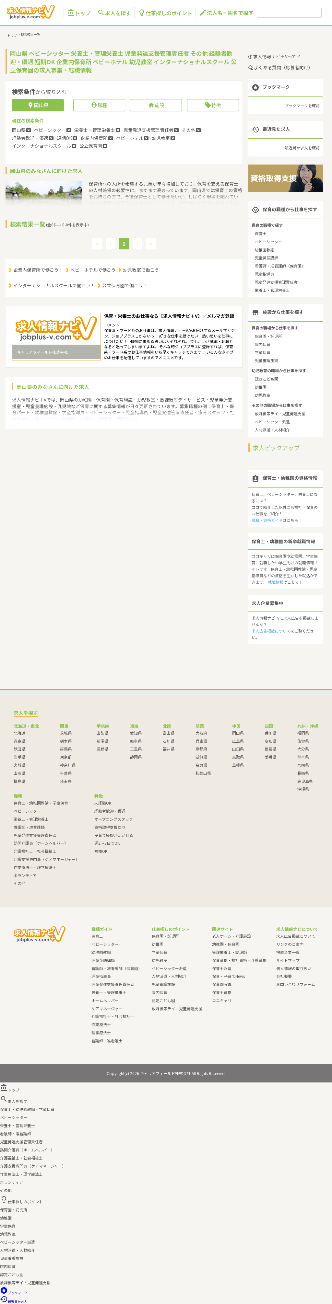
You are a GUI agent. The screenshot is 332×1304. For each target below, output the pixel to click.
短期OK (100, 851)
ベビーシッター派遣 (272, 421)
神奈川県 (68, 765)
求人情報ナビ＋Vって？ (274, 56)
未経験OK (102, 803)
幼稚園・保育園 (225, 944)
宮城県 (19, 765)
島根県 (238, 765)
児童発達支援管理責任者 (276, 282)
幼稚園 (261, 387)
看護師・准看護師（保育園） (280, 266)
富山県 (168, 733)
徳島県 (270, 748)
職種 (99, 105)
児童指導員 (264, 274)
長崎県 (303, 773)
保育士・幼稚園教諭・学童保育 (41, 803)
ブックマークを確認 (302, 105)
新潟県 (102, 741)
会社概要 (284, 976)
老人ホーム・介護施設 (231, 936)
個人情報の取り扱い (293, 968)
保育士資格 (221, 992)
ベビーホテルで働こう (93, 270)
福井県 (168, 748)
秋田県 (19, 748)
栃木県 (66, 741)
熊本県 (303, 757)
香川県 (270, 733)
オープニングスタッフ (113, 819)
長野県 (102, 748)
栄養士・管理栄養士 (272, 290)
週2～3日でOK (107, 843)
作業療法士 (101, 1024)
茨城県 (66, 733)
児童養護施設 (266, 360)
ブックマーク (13, 1292)
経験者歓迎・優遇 (109, 811)
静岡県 (136, 757)
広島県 (238, 741)
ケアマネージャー (106, 1008)
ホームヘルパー (105, 1000)
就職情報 (275, 582)
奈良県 (201, 765)
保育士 (261, 233)
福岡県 (303, 733)
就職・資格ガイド (267, 520)
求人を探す (114, 13)
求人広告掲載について (271, 631)
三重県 (136, 748)
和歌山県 (203, 773)
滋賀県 (201, 757)
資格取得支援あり (109, 827)
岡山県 (238, 733)
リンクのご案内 (289, 944)
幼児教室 (262, 395)
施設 (156, 105)
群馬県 (66, 748)
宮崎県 (303, 765)
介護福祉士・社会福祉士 (35, 851)
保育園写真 (221, 984)
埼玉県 (66, 781)
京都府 (201, 748)
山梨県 (102, 733)
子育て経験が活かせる (113, 835)
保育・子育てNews (228, 976)
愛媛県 (270, 757)
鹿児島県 (305, 781)
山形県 (19, 773)
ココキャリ (221, 1000)
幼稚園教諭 (264, 249)
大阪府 (201, 733)
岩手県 (19, 757)
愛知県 (136, 733)
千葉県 (66, 773)
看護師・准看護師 (29, 827)
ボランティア (25, 875)
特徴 (213, 105)
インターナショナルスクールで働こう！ (54, 285)
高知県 (270, 741)
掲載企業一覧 (288, 952)
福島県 (19, 781)
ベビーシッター (268, 241)
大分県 (303, 748)
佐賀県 (303, 741)
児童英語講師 (266, 257)
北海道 (19, 733)
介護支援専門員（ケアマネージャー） (46, 859)
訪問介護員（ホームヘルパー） (41, 843)
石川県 (168, 741)
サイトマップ (288, 960)
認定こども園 (266, 379)
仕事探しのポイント (165, 13)
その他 (19, 883)
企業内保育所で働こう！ (38, 270)
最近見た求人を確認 (302, 147)
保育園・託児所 (268, 336)
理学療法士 (101, 1032)
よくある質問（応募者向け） (280, 67)
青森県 (19, 741)
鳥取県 (238, 757)
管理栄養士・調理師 (229, 952)
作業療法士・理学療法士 (35, 867)
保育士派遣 (221, 968)
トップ (78, 13)
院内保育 (262, 344)
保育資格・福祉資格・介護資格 (239, 960)
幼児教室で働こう (141, 270)
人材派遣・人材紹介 (272, 429)
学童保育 (262, 352)
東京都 (66, 757)
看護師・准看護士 (107, 1040)
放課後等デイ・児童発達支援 (280, 413)
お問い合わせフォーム (295, 984)
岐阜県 (136, 741)
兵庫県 (201, 741)
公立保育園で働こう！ (125, 285)
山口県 (238, 748)
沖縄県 (303, 789)
